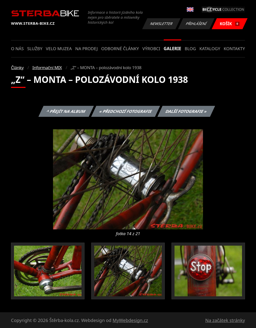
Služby (34, 48)
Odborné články (120, 48)
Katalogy (210, 48)
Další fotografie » (186, 111)
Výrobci (151, 48)
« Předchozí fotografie (125, 111)
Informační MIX (47, 67)
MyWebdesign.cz (130, 320)
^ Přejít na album (66, 111)
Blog (190, 48)
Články (17, 67)
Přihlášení (196, 23)
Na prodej (86, 48)
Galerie (172, 48)
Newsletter (161, 23)
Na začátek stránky (225, 320)
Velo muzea (59, 48)
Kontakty (234, 48)
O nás (17, 48)
